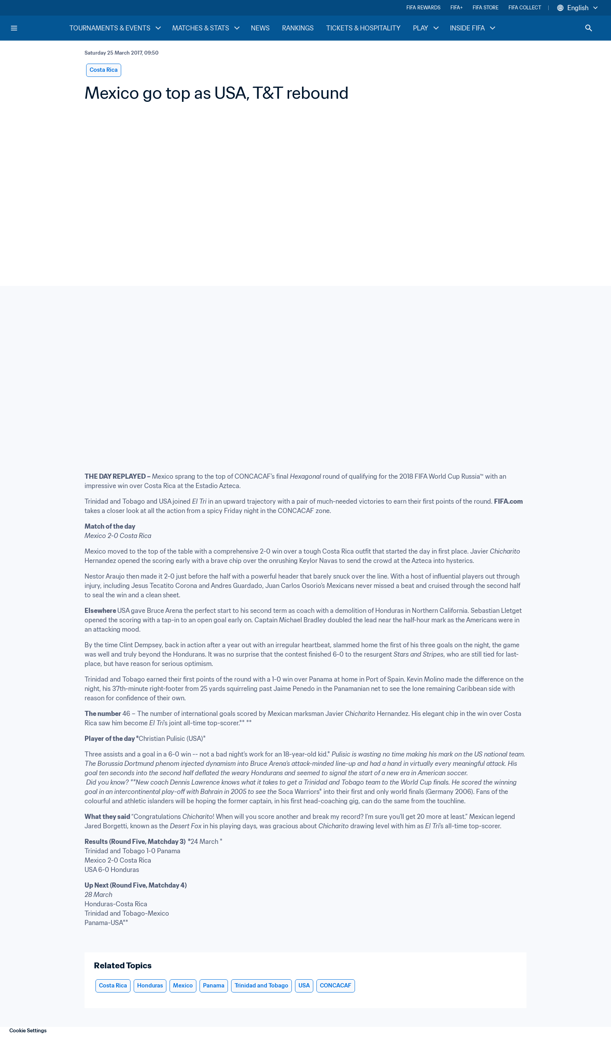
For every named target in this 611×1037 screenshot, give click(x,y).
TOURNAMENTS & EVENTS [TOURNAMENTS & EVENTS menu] (116, 28)
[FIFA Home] (39, 28)
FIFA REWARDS (423, 8)
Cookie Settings (28, 1030)
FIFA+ (456, 8)
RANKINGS (298, 28)
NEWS (260, 28)
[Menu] (14, 28)
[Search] (589, 28)
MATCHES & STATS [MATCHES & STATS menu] (207, 28)
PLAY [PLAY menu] (427, 28)
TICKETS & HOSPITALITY (363, 28)
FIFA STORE (485, 8)
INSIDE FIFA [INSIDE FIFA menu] (473, 28)
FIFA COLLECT (525, 8)
